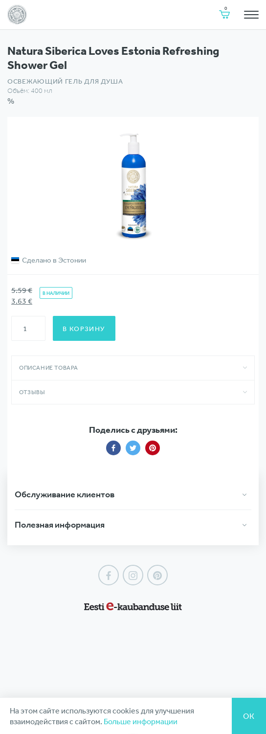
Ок (249, 716)
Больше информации (140, 721)
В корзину (84, 328)
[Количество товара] (28, 328)
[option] (133, 185)
